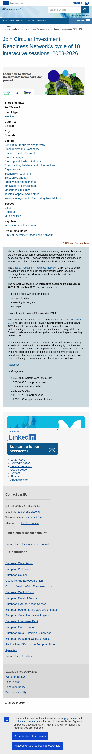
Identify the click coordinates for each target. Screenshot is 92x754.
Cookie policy (18, 469)
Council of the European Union (24, 580)
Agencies (11, 650)
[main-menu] (88, 20)
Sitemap (15, 476)
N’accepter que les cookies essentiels (37, 745)
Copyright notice (20, 463)
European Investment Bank (21, 621)
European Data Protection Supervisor (28, 632)
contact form (35, 517)
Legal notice (17, 459)
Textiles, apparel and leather (22, 194)
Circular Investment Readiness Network (29, 235)
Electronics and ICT (17, 177)
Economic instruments (18, 173)
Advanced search (80, 15)
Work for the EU (15, 676)
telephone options (29, 511)
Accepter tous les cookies (30, 736)
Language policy (15, 687)
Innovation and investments (21, 225)
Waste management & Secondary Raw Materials (34, 198)
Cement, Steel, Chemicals (20, 153)
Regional (10, 211)
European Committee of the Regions (27, 615)
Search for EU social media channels (27, 544)
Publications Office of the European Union (30, 644)
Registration (14, 364)
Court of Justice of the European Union (29, 586)
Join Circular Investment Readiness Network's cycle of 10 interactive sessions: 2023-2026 (44, 29)
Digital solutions (14, 169)
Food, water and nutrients (20, 181)
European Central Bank (19, 592)
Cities (8, 207)
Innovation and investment (21, 185)
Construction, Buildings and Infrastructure (30, 165)
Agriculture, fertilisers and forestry (25, 144)
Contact (15, 473)
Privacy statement (21, 466)
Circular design (14, 157)
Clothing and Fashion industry (23, 161)
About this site (19, 479)
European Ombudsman (19, 627)
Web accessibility (15, 692)
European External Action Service (25, 603)
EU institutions (27, 656)
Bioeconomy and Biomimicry (22, 149)
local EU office (30, 523)
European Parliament (18, 569)
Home (8, 27)
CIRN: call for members (76, 243)
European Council (16, 574)
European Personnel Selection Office (27, 638)
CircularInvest (56, 319)
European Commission (19, 563)
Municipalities (13, 215)
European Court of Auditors (21, 598)
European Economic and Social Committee (31, 609)
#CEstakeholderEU (12, 9)
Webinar (10, 116)
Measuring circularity (17, 190)
